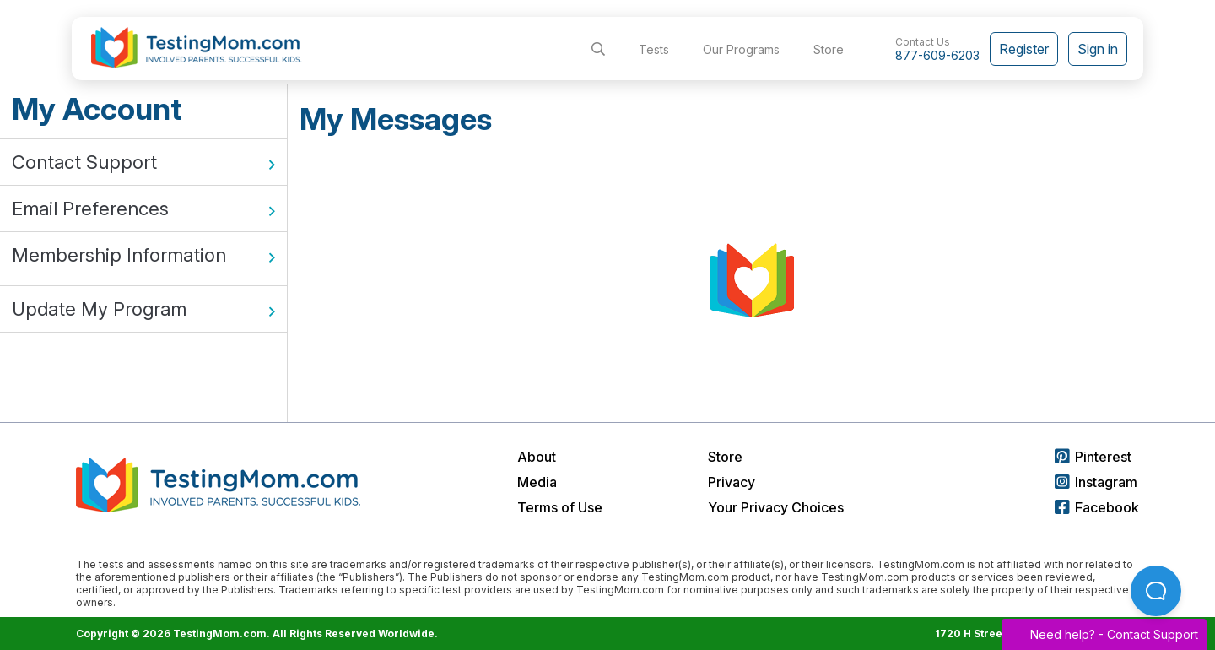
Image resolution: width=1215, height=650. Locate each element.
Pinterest (1093, 456)
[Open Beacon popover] (1156, 591)
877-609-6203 (937, 55)
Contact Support (143, 162)
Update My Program (143, 309)
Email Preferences (143, 208)
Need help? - (1104, 634)
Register (1024, 49)
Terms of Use (559, 507)
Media (537, 482)
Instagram (1096, 482)
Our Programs (741, 49)
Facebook (1097, 507)
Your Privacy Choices (776, 507)
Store (828, 49)
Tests (654, 49)
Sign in (1097, 49)
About (536, 456)
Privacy (731, 482)
